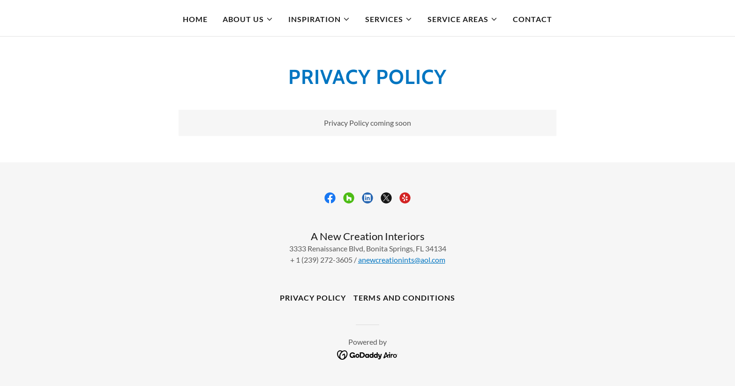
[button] (248, 19)
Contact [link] (532, 19)
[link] (330, 198)
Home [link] (195, 19)
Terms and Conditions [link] (404, 297)
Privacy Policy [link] (313, 297)
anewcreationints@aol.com (401, 259)
